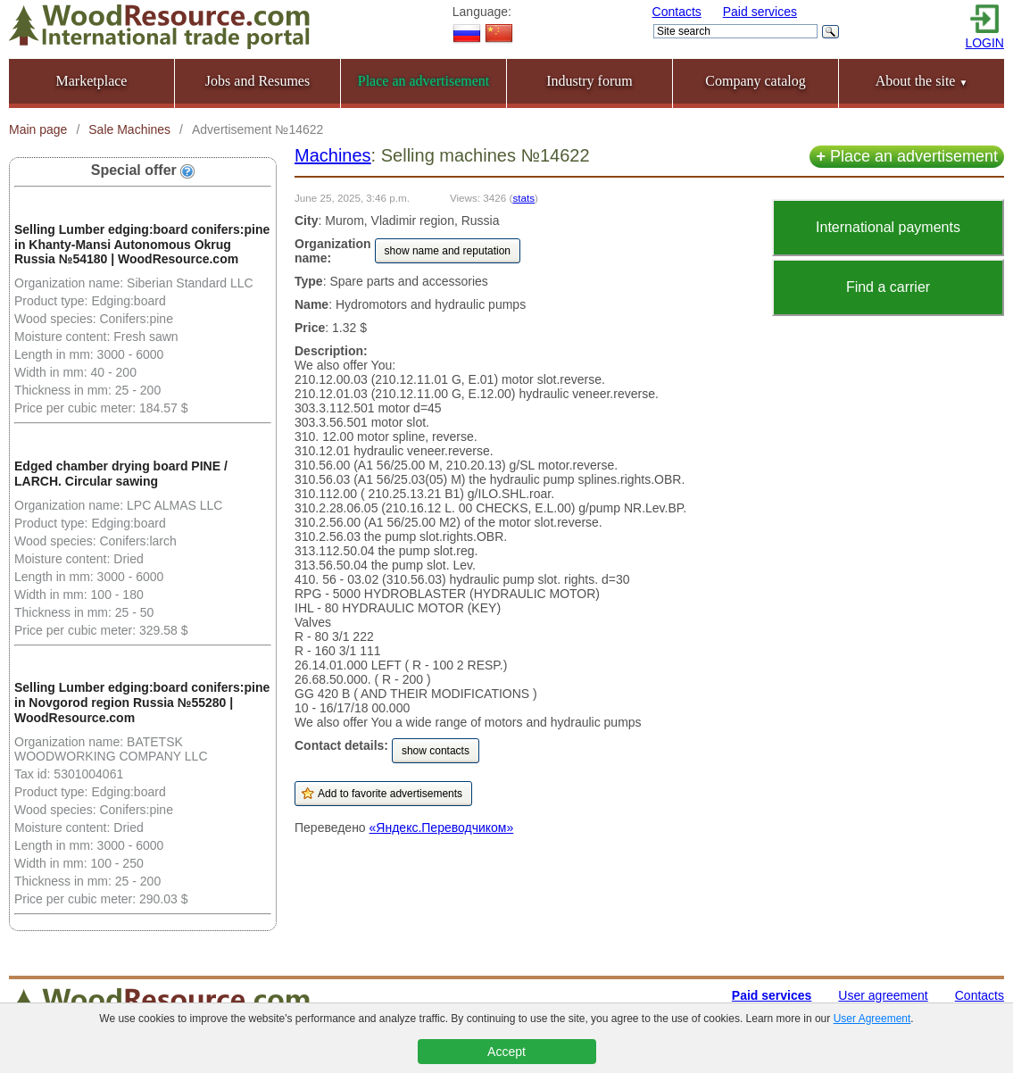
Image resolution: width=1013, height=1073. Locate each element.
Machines (333, 155)
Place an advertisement (907, 156)
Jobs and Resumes (257, 80)
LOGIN (984, 43)
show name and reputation (448, 251)
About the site (922, 80)
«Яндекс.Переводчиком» (441, 827)
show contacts (435, 750)
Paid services (760, 11)
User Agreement (872, 1018)
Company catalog (755, 80)
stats (523, 198)
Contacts (677, 11)
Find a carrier (888, 287)
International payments (888, 227)
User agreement (882, 995)
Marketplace (92, 80)
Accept (506, 1051)
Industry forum (589, 80)
